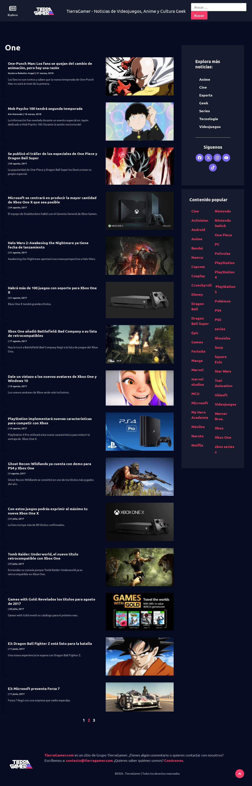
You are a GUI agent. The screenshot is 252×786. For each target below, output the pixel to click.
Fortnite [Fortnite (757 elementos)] (198, 351)
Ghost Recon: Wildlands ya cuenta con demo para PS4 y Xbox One (49, 465)
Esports (205, 95)
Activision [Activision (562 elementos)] (199, 220)
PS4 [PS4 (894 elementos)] (218, 310)
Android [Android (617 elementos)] (198, 229)
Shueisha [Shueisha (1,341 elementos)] (222, 338)
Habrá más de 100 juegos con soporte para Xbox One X (52, 289)
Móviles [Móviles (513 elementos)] (198, 426)
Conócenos (173, 760)
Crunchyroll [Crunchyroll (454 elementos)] (201, 285)
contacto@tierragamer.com (89, 760)
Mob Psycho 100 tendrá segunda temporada (45, 108)
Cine (203, 87)
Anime (204, 79)
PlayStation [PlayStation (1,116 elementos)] (225, 262)
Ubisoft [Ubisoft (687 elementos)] (221, 395)
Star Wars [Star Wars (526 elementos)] (223, 371)
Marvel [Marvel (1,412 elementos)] (197, 369)
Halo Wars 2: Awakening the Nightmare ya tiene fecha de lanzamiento (48, 244)
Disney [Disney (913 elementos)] (197, 294)
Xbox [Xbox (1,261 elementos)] (219, 428)
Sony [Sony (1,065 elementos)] (219, 347)
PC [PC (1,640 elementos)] (217, 244)
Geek (203, 103)
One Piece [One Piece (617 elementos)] (223, 235)
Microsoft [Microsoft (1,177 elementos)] (199, 402)
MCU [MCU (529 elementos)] (195, 393)
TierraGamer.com (59, 755)
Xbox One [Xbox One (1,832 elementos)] (223, 437)
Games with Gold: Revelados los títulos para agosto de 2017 (51, 601)
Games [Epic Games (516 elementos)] (197, 342)
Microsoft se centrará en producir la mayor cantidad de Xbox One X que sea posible (52, 199)
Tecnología (208, 118)
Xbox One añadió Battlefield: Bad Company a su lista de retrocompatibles (52, 333)
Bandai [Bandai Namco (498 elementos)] (197, 248)
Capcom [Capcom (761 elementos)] (198, 266)
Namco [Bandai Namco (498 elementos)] (197, 257)
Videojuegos (210, 126)
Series (204, 110)
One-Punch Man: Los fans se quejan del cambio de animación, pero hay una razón (50, 65)
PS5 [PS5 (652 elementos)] (218, 319)
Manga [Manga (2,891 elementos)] (197, 360)
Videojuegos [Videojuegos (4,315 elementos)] (225, 404)
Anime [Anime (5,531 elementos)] (196, 238)
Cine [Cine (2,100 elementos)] (195, 211)
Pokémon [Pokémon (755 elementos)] (223, 301)
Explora (13, 15)
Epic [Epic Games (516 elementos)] (194, 332)
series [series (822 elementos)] (220, 328)
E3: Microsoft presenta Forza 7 (34, 688)
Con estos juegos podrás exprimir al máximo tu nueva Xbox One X (48, 510)
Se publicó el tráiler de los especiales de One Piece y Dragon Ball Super (52, 155)
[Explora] (12, 8)
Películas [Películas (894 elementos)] (222, 253)
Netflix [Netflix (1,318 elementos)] (197, 445)
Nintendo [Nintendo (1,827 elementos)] (223, 211)
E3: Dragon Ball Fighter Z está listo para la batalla (50, 643)
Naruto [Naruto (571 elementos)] (197, 436)
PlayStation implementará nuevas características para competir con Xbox (50, 420)
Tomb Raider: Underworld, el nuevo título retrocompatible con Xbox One (43, 556)
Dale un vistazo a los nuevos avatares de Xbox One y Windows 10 (52, 378)
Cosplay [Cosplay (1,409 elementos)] (198, 275)
